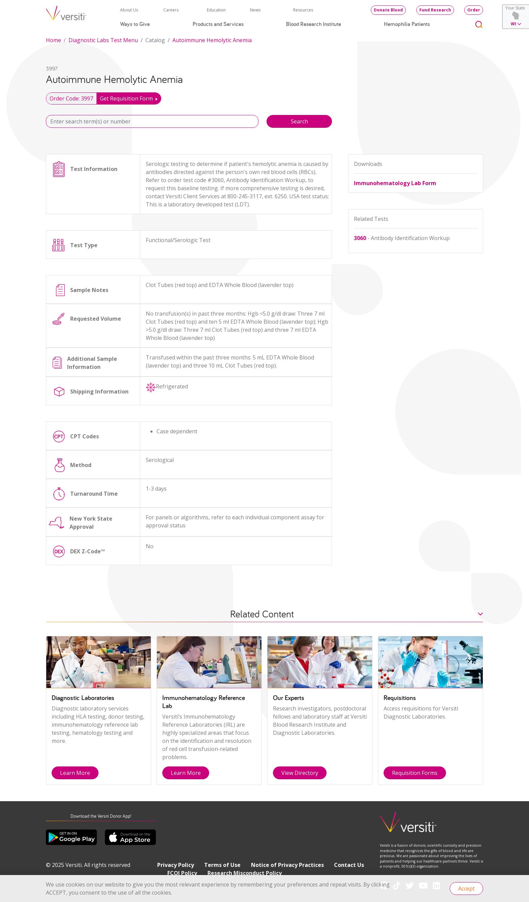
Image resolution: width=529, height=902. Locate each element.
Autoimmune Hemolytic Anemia (212, 40)
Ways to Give (135, 24)
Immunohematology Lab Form (395, 183)
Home (53, 40)
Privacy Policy (175, 865)
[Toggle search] (479, 24)
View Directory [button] (299, 773)
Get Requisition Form (126, 98)
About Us (129, 10)
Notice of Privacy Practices (287, 865)
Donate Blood (388, 10)
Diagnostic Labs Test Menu (103, 40)
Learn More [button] (75, 773)
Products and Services (218, 24)
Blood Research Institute (313, 24)
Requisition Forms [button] (415, 773)
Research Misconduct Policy (244, 873)
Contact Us (349, 865)
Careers (170, 10)
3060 (360, 238)
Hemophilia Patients (407, 24)
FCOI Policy (182, 873)
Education (216, 10)
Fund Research (435, 10)
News (255, 10)
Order (473, 10)
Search (299, 121)
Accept (466, 888)
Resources (303, 10)
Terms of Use (222, 865)
